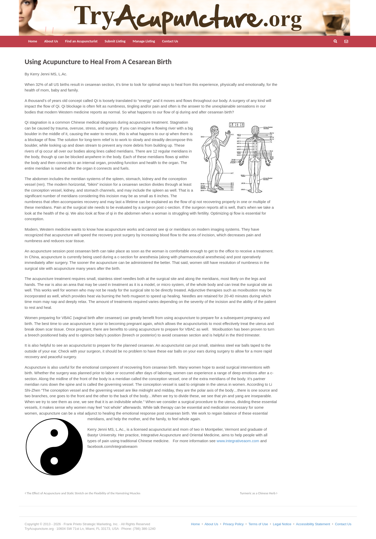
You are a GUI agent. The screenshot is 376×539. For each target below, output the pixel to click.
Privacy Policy (233, 524)
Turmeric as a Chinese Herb (258, 493)
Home (32, 41)
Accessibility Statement (313, 524)
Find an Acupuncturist (81, 41)
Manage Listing (144, 41)
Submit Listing (115, 41)
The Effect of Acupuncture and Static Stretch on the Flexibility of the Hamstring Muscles (82, 493)
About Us (51, 41)
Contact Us (170, 41)
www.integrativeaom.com (238, 441)
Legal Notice (282, 524)
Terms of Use (258, 524)
